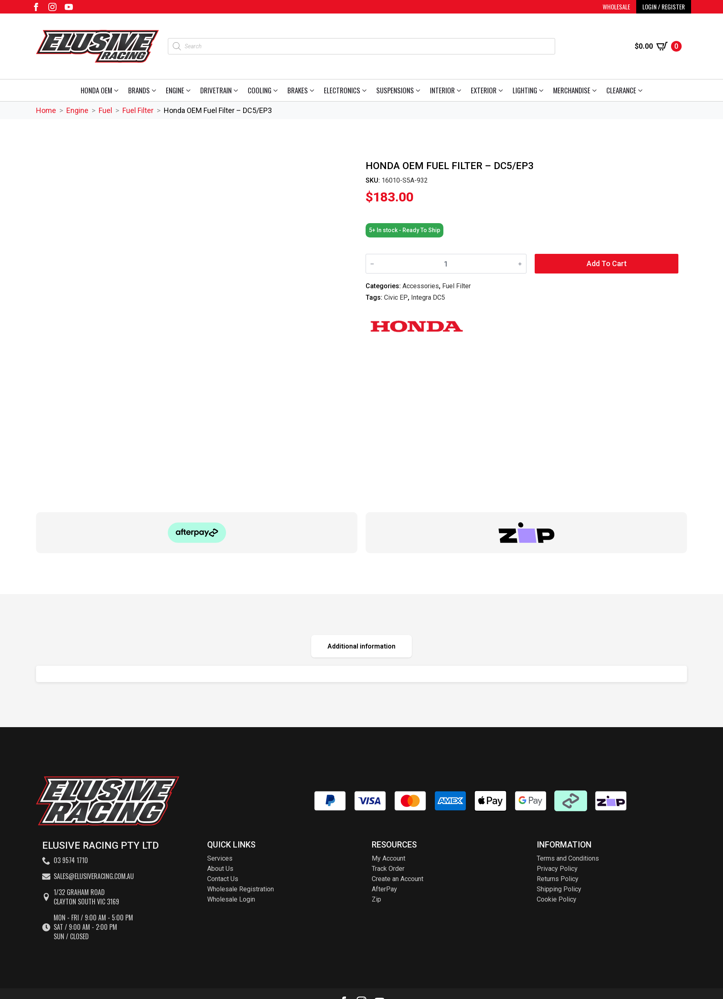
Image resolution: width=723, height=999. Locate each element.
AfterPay (384, 889)
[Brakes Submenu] (313, 90)
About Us (220, 868)
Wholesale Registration (240, 889)
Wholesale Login (231, 899)
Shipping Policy (559, 889)
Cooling (259, 90)
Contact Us (222, 879)
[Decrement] (372, 264)
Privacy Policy (557, 868)
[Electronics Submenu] (365, 90)
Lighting (525, 90)
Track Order (388, 868)
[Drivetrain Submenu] (237, 90)
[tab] (361, 646)
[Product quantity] (446, 263)
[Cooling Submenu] (276, 90)
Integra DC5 (428, 297)
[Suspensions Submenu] (419, 90)
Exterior (484, 90)
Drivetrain (216, 90)
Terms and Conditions (568, 858)
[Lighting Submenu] (542, 90)
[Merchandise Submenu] (595, 90)
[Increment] (519, 264)
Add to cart (607, 263)
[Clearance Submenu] (641, 90)
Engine (175, 90)
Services (220, 858)
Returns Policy (557, 879)
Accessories (420, 286)
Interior (442, 90)
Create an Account (397, 879)
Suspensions (395, 90)
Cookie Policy (556, 899)
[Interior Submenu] (460, 90)
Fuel (105, 110)
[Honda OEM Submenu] (117, 90)
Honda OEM (96, 90)
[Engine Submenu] (189, 90)
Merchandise (571, 90)
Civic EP (396, 297)
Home (46, 110)
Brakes (297, 90)
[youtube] (69, 7)
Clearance (621, 90)
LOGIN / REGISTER (663, 6)
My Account (388, 858)
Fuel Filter (138, 110)
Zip (376, 899)
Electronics (342, 90)
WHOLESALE (616, 6)
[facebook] (36, 7)
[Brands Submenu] (155, 90)
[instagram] (52, 7)
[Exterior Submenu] (502, 90)
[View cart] (658, 46)
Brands (139, 90)
